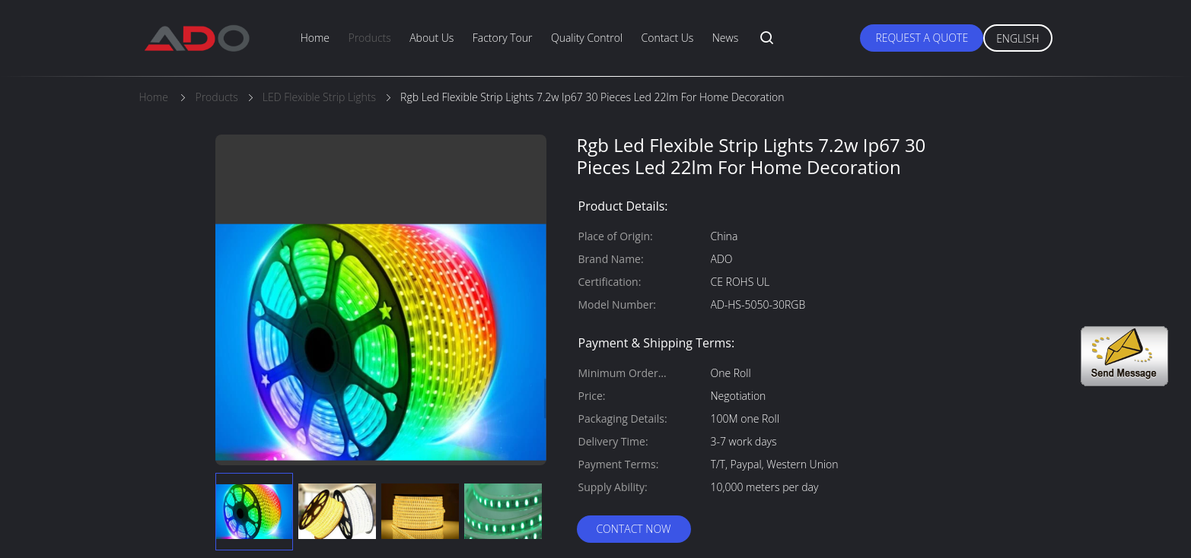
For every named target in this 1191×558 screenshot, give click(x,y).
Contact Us (668, 37)
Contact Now (633, 529)
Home (315, 37)
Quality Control (587, 37)
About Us (431, 37)
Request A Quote (921, 37)
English (1017, 38)
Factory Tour (503, 37)
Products (369, 37)
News (725, 37)
